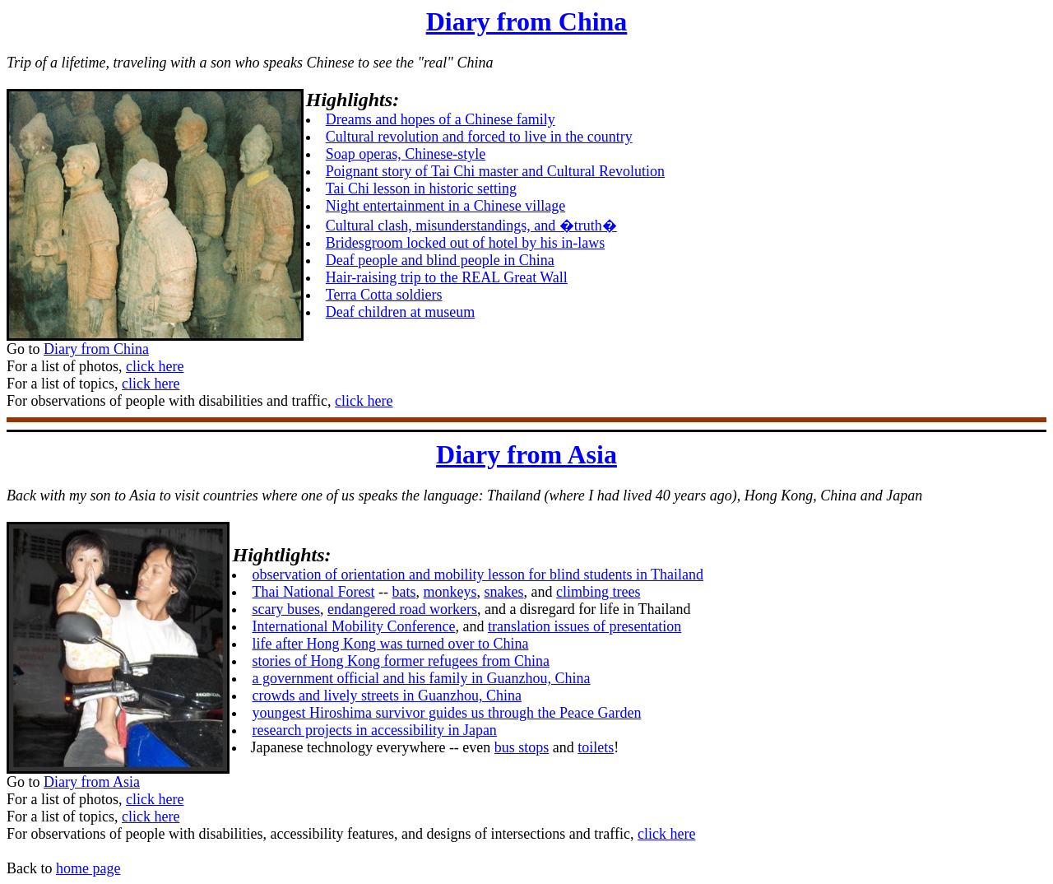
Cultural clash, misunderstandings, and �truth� (471, 225)
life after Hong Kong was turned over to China (390, 643)
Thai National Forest (313, 592)
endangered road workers (402, 609)
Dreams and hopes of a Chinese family (440, 119)
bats (403, 592)
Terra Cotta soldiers (384, 294)
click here (154, 366)
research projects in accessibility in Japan (374, 730)
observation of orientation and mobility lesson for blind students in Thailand (477, 574)
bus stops (522, 747)
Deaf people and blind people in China (440, 260)
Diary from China (527, 21)
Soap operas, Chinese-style (405, 154)
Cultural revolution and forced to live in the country (479, 136)
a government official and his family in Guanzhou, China (421, 678)
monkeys (449, 592)
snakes (503, 592)
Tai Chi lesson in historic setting (421, 188)
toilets (596, 747)
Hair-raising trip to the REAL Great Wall (447, 277)
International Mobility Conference (353, 626)
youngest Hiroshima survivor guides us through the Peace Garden (446, 713)
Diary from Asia (526, 454)
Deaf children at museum (400, 312)
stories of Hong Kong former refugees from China (400, 661)
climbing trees (598, 592)
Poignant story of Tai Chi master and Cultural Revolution (495, 171)
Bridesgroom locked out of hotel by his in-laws (465, 243)
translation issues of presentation (584, 626)
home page (88, 868)
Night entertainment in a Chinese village (445, 206)
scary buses (285, 609)
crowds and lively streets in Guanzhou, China (386, 695)
